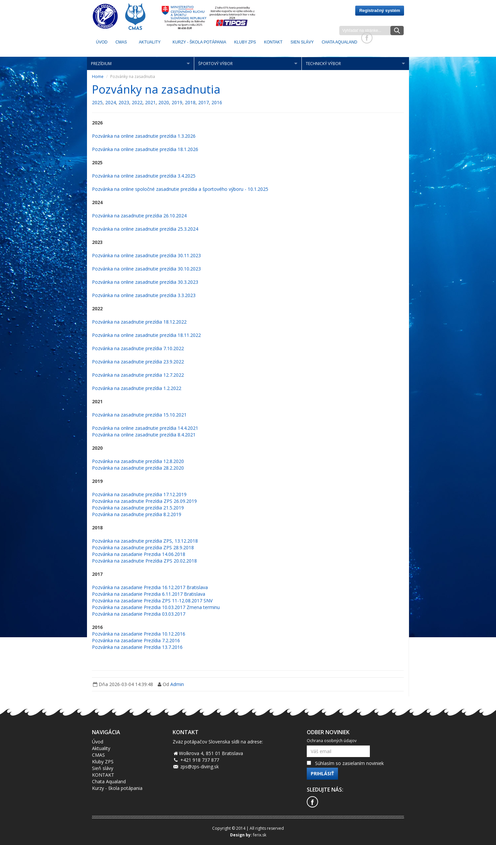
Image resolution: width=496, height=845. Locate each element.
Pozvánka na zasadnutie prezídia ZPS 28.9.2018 (143, 547)
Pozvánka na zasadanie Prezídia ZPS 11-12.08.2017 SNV (152, 600)
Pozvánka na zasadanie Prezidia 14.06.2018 (138, 554)
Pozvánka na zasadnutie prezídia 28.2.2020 (138, 468)
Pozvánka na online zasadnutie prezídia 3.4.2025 (144, 176)
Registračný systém (379, 10)
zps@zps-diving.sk (199, 766)
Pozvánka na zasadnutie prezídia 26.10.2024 (139, 215)
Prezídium (101, 63)
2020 (163, 102)
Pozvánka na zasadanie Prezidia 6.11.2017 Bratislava (148, 594)
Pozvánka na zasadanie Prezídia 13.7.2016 (137, 647)
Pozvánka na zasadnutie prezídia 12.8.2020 (138, 461)
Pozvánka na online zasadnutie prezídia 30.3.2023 (145, 282)
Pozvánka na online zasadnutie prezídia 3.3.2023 (144, 295)
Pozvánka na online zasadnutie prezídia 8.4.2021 (144, 434)
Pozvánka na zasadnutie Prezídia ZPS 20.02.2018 (144, 561)
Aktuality (149, 42)
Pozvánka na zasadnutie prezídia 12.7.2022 (138, 375)
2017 (203, 102)
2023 (124, 102)
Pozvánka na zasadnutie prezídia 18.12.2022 (139, 322)
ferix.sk (259, 835)
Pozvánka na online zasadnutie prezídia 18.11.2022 (146, 335)
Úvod (102, 42)
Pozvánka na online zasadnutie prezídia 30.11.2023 (146, 255)
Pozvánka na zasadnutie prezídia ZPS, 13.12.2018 (145, 541)
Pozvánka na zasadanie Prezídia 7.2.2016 (136, 640)
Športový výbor (215, 63)
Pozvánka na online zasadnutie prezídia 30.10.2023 (146, 269)
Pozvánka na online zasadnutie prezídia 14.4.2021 (145, 428)
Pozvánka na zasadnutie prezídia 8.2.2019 (136, 514)
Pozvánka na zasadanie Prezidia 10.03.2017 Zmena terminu (156, 607)
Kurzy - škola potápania (199, 42)
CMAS (121, 42)
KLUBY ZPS (245, 42)
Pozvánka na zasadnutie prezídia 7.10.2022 (138, 348)
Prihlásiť (322, 773)
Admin (177, 684)
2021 (150, 102)
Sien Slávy (302, 42)
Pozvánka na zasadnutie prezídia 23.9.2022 (138, 361)
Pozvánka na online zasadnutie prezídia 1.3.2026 (144, 136)
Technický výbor (323, 63)
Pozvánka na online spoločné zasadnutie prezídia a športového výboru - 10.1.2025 (180, 189)
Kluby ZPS (103, 761)
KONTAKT (273, 42)
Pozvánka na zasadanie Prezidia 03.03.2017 (138, 614)
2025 (97, 102)
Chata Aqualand (339, 42)
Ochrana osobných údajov (332, 740)
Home (98, 76)
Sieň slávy (102, 768)
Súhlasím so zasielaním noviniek (349, 763)
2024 (110, 102)
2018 (190, 102)
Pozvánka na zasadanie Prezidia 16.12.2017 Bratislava (150, 587)
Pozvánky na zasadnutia (156, 89)
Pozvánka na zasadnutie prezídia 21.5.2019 (138, 507)
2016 (216, 102)
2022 (137, 102)
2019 (177, 102)
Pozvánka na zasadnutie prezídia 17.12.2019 (139, 494)
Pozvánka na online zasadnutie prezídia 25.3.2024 (145, 229)
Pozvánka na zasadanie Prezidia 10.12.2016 (138, 634)
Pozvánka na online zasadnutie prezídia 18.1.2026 (145, 149)
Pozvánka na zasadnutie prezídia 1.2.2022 (136, 388)
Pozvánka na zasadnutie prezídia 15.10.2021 (139, 415)
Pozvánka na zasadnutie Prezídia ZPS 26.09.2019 (144, 501)
